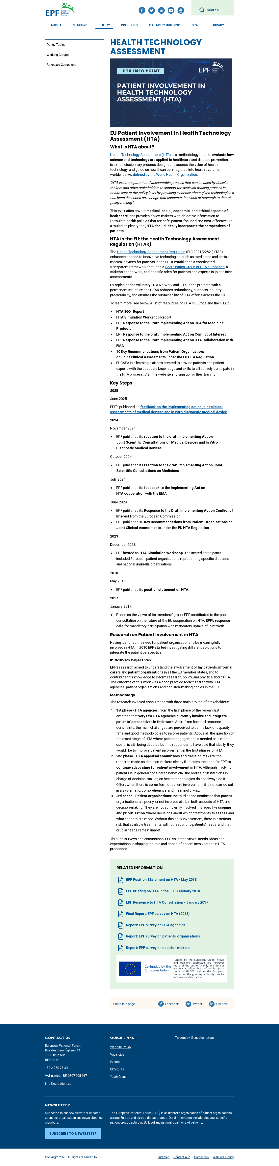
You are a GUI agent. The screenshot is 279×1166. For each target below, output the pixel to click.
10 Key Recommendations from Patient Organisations (183, 522)
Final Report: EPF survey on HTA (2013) (158, 914)
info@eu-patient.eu (58, 1084)
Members (80, 25)
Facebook (172, 1003)
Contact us (201, 1157)
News (195, 25)
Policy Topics (56, 45)
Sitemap (163, 1157)
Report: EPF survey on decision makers (158, 948)
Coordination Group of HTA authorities (195, 267)
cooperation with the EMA (145, 493)
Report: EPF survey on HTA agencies (155, 925)
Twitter (198, 1003)
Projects (129, 25)
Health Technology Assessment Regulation (151, 252)
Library (218, 25)
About (56, 25)
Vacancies (117, 1054)
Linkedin (222, 1003)
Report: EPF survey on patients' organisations (163, 936)
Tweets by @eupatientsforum (195, 1038)
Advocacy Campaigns (61, 65)
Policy (104, 25)
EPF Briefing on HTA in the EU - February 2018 (163, 891)
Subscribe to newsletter (73, 1133)
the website (161, 374)
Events (115, 1062)
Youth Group (118, 1077)
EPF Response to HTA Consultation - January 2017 (167, 902)
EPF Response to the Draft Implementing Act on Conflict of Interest (171, 334)
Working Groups (58, 55)
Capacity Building (164, 25)
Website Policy (120, 1047)
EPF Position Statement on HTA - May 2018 (161, 879)
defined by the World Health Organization (165, 174)
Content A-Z (181, 1157)
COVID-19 (117, 1069)
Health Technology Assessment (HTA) (140, 155)
